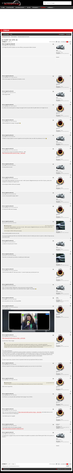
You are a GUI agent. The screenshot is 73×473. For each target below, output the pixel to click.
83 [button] (65, 41)
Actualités (10, 7)
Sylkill (57, 297)
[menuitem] (10, 34)
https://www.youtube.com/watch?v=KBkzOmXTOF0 (12, 428)
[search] (57, 3)
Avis (28, 7)
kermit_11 (58, 424)
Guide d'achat (20, 7)
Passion (35, 7)
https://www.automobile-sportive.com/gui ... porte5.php (13, 338)
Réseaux (50, 7)
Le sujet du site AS (10, 40)
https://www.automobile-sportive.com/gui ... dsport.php (30, 412)
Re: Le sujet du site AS (8, 44)
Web (57, 50)
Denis (57, 230)
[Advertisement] (36, 19)
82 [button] (63, 41)
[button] (56, 42)
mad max (58, 84)
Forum (43, 7)
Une (2, 7)
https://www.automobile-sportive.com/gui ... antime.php (13, 153)
